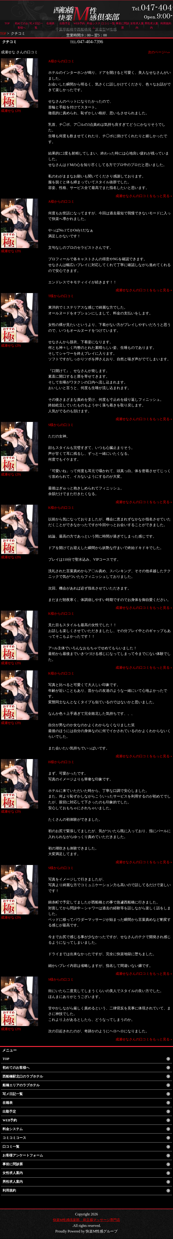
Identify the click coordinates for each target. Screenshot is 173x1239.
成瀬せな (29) (11, 110)
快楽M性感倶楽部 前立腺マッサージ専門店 (86, 1220)
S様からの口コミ (61, 425)
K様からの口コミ (62, 507)
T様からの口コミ (62, 296)
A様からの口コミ (62, 61)
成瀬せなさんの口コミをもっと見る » (142, 196)
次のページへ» (158, 52)
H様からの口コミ (62, 762)
